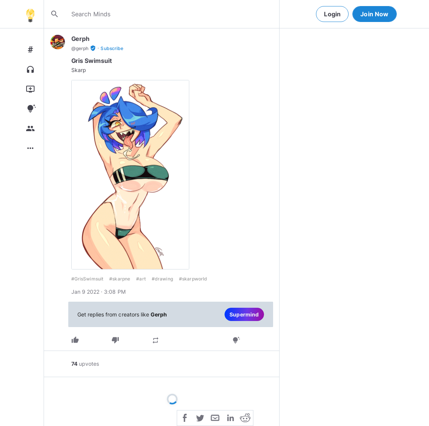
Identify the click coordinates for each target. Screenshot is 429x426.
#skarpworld (193, 279)
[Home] (30, 14)
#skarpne (119, 279)
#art (141, 279)
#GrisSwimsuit (87, 279)
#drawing (162, 279)
